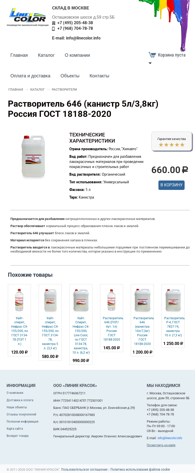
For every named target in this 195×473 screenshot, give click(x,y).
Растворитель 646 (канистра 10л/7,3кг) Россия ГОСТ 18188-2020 (144, 331)
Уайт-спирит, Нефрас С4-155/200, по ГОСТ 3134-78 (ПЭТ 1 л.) (19, 331)
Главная (19, 55)
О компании (77, 55)
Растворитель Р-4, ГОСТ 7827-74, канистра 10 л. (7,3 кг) (174, 326)
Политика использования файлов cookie (140, 469)
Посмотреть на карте (161, 445)
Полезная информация (22, 421)
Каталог (46, 55)
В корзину (171, 185)
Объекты (69, 75)
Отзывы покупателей (21, 414)
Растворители (64, 89)
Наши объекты (17, 407)
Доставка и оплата (20, 400)
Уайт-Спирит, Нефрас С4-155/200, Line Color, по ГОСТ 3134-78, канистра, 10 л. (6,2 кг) (81, 335)
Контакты (99, 75)
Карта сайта (15, 428)
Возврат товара (17, 436)
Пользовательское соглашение (84, 469)
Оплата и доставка (30, 75)
